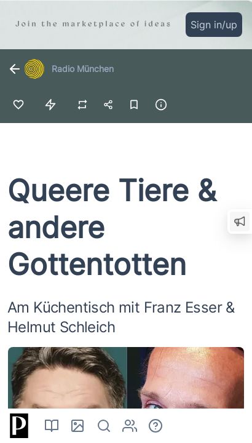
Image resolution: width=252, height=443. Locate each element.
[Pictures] (77, 425)
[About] (155, 425)
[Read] (51, 425)
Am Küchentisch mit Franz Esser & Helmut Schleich (121, 317)
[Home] (17, 425)
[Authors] (129, 425)
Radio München (83, 68)
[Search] (104, 425)
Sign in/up (214, 24)
